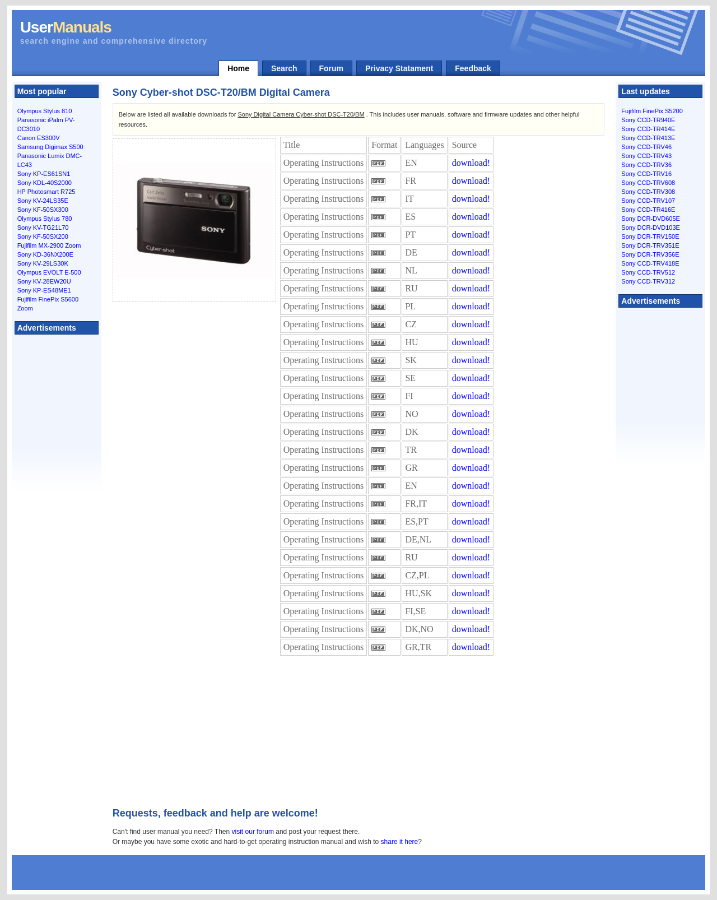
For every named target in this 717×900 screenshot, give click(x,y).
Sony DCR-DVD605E (650, 218)
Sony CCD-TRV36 (646, 164)
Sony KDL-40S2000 (44, 182)
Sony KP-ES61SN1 (44, 173)
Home (238, 68)
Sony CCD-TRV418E (650, 263)
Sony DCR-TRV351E (650, 245)
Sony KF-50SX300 (42, 209)
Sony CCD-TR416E (648, 209)
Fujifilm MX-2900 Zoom (49, 245)
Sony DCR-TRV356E (650, 254)
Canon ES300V (38, 137)
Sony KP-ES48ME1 (44, 290)
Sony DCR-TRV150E (650, 236)
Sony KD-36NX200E (45, 254)
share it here (399, 842)
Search (284, 68)
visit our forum (253, 832)
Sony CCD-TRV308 (648, 191)
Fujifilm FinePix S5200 (651, 111)
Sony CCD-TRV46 (646, 146)
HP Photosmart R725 (46, 191)
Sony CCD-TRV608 (648, 182)
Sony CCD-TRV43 (646, 155)
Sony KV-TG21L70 (43, 227)
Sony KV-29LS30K (42, 263)
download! (471, 163)
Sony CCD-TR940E (648, 120)
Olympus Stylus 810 (44, 111)
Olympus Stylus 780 (44, 218)
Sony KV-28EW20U (44, 281)
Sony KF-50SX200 (42, 236)
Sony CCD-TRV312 (648, 281)
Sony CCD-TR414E (648, 129)
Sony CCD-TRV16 (646, 173)
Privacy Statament (399, 68)
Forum (331, 68)
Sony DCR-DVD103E (650, 227)
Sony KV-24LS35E (42, 200)
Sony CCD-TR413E (648, 137)
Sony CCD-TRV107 (648, 200)
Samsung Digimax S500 (50, 146)
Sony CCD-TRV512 (648, 272)
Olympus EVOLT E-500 (49, 272)
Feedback (473, 68)
